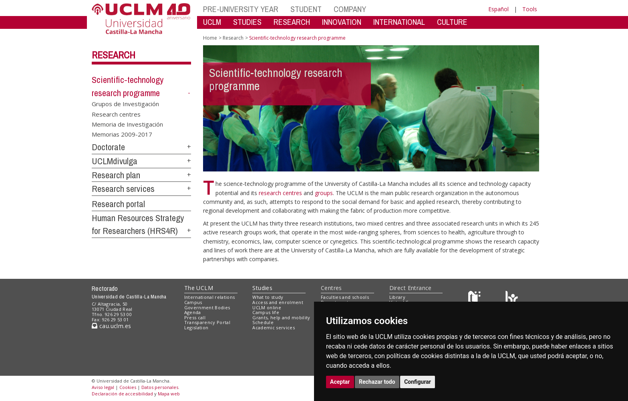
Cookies (127, 387)
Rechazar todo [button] (377, 382)
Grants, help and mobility (281, 317)
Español (498, 9)
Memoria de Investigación (127, 124)
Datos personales (159, 387)
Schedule (263, 322)
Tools (529, 9)
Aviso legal (103, 387)
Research (113, 54)
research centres (281, 193)
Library (397, 297)
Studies (262, 288)
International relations (209, 297)
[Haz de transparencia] (475, 299)
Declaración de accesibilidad (122, 394)
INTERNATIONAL (399, 21)
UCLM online (266, 307)
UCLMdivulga (114, 161)
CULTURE (452, 21)
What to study (267, 297)
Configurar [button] (417, 382)
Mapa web (169, 394)
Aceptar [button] (340, 382)
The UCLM (198, 288)
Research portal (118, 204)
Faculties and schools (345, 297)
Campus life (265, 312)
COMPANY (350, 9)
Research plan (116, 175)
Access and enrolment (277, 302)
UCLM (212, 21)
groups (324, 193)
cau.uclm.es (111, 326)
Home (210, 37)
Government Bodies (207, 307)
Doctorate (108, 147)
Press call (194, 317)
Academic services (273, 327)
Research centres (116, 114)
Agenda (192, 312)
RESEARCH (292, 21)
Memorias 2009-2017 (122, 134)
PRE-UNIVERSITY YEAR (240, 9)
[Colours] (512, 299)
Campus (193, 302)
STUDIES (247, 21)
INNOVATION (341, 21)
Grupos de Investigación (125, 104)
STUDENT (306, 9)
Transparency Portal (207, 322)
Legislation (196, 327)
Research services (123, 189)
